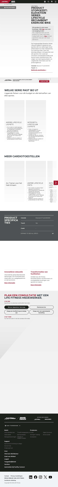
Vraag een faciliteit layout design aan (16, 312)
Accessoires (33, 437)
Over (6, 451)
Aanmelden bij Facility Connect (14, 467)
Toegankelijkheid (10, 462)
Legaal (6, 459)
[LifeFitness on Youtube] (50, 478)
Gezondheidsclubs (9, 432)
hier (43, 29)
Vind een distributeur (11, 454)
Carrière (7, 464)
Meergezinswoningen (9, 437)
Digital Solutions (47, 432)
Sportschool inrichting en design (13, 443)
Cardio (32, 432)
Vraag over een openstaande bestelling (41, 312)
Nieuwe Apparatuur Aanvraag (16, 307)
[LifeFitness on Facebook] (35, 478)
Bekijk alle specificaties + (38, 70)
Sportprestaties (21, 434)
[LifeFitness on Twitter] (45, 478)
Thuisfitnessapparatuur (22, 432)
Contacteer (44, 81)
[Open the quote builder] (52, 1)
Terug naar (8, 4)
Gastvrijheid (7, 434)
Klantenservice (41, 307)
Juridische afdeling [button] (10, 480)
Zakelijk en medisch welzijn (21, 437)
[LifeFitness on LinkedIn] (30, 478)
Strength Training (35, 434)
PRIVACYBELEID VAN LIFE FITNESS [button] (14, 478)
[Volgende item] (56, 183)
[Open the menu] (55, 1)
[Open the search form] (48, 1)
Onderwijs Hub (8, 448)
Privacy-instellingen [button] (16, 476)
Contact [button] (6, 476)
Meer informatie (9, 283)
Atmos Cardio (46, 434)
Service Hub (7, 446)
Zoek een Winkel (10, 456)
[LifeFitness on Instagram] (40, 478)
